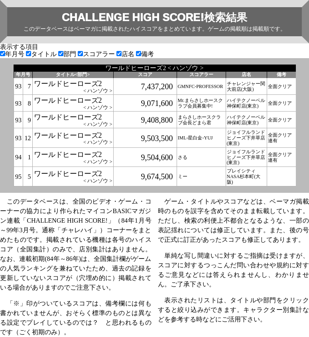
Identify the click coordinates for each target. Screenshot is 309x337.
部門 (68, 54)
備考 (145, 54)
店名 (126, 54)
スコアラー (97, 54)
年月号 (13, 54)
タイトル (42, 54)
